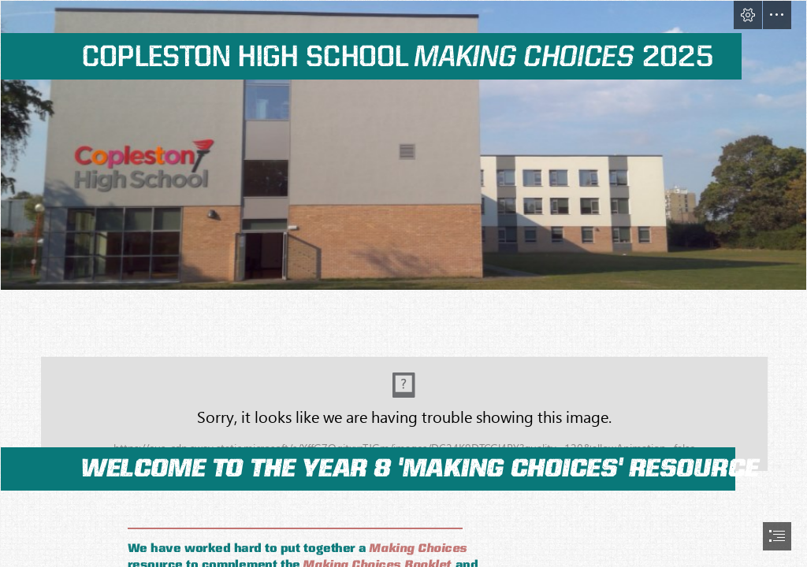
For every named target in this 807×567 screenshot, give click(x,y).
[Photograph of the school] (403, 145)
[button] (748, 15)
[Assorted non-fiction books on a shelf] (403, 396)
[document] (403, 283)
